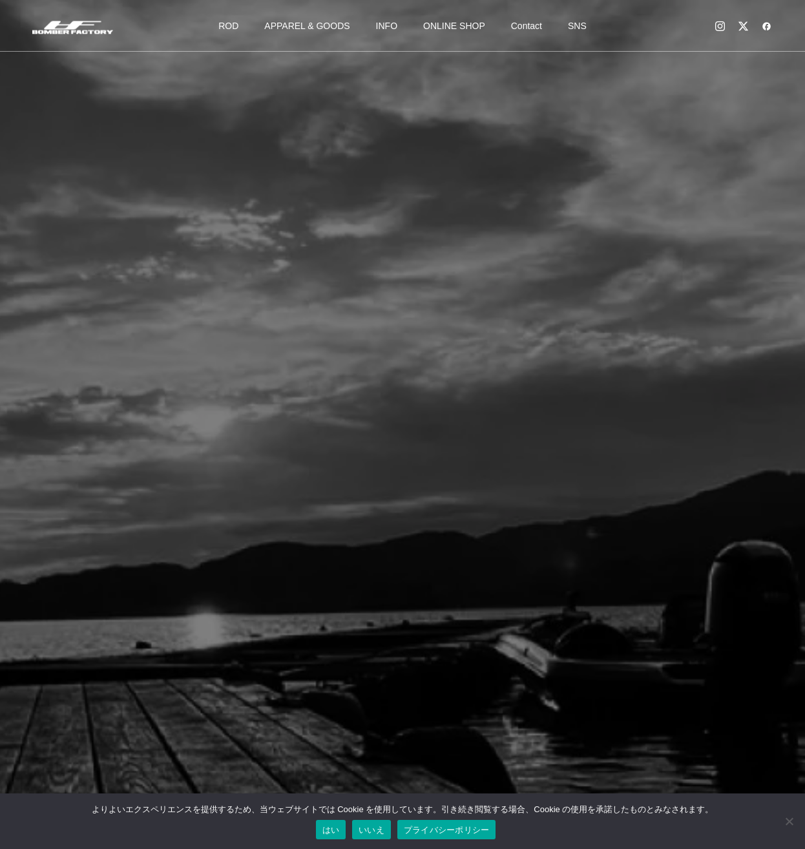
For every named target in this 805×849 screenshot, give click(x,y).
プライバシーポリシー (447, 830)
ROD (228, 26)
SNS (577, 26)
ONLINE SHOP (454, 26)
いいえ (371, 830)
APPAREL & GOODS (307, 26)
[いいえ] (788, 821)
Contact (526, 26)
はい (331, 830)
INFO (386, 26)
